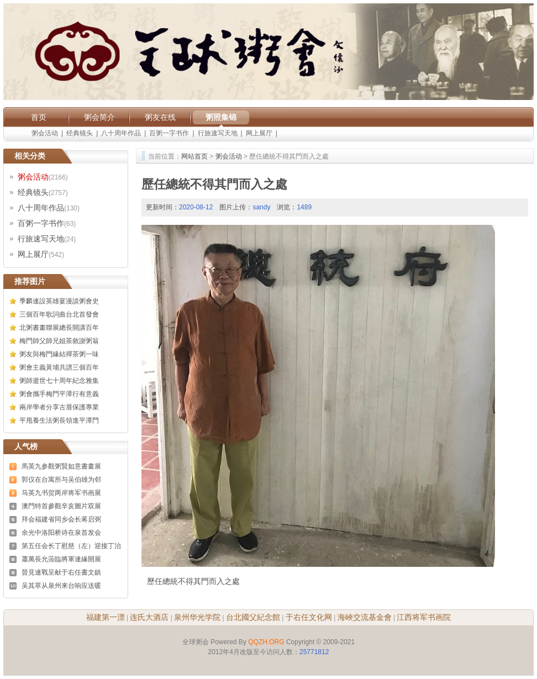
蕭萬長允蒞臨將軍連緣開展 (61, 559)
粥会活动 (44, 133)
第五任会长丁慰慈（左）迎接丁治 (71, 546)
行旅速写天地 (218, 133)
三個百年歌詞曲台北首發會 (59, 314)
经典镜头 (79, 133)
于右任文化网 (309, 617)
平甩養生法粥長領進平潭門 (59, 420)
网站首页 (194, 156)
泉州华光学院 (197, 617)
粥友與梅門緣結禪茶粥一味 (59, 354)
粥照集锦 (221, 117)
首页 (38, 117)
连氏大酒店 (149, 617)
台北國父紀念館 (253, 617)
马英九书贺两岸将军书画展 (61, 493)
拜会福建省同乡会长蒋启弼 (61, 519)
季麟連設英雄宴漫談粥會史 (59, 301)
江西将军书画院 (424, 617)
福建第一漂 (105, 617)
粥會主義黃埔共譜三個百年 (59, 367)
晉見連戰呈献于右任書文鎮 (61, 572)
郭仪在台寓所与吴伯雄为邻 (61, 479)
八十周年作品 (121, 133)
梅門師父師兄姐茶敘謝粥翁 (59, 341)
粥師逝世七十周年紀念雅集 (59, 381)
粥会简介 (99, 117)
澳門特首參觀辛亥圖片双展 (61, 506)
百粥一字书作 (169, 133)
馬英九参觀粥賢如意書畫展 (61, 466)
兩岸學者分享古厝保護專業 (59, 407)
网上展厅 (259, 133)
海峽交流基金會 (365, 617)
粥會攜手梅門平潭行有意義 (59, 394)
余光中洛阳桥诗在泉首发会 (61, 532)
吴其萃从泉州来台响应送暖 (61, 585)
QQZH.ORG (266, 642)
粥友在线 (160, 117)
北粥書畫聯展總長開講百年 (59, 327)
